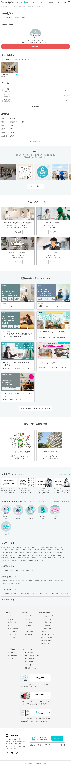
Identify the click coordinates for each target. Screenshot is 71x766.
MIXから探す (28, 634)
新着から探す (28, 619)
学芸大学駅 (10, 583)
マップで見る (35, 107)
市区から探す (28, 622)
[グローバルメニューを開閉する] (69, 2)
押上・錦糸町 (4, 555)
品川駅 (10, 581)
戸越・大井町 (18, 552)
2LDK (32, 604)
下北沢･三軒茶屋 (40, 547)
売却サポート (12, 652)
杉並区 (32, 570)
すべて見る (35, 186)
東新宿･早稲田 (10, 552)
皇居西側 (48, 550)
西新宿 (3, 552)
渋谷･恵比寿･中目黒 (21, 547)
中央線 (54, 550)
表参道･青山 (4, 547)
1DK (8, 604)
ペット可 (35, 593)
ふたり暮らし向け (53, 593)
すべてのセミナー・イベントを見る (35, 409)
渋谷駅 (15, 581)
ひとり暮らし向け (43, 593)
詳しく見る (18, 232)
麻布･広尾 (11, 547)
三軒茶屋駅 (4, 581)
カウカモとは (29, 652)
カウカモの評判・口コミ (32, 655)
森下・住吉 (52, 552)
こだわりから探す (30, 631)
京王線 (46, 552)
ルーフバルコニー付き (7, 593)
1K (5, 604)
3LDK (43, 604)
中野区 (27, 570)
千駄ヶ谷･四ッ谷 (61, 550)
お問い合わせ (29, 665)
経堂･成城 (41, 552)
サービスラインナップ (47, 619)
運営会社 (32, 745)
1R (2, 604)
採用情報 (62, 745)
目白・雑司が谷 (14, 555)
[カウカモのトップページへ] (14, 2)
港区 (2, 570)
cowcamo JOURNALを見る (62, 501)
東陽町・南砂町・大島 (23, 557)
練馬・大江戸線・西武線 (7, 560)
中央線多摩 (31, 560)
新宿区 (7, 570)
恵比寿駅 (60, 581)
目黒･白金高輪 (30, 547)
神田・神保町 (4, 557)
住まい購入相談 (45, 625)
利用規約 (39, 745)
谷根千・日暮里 (57, 555)
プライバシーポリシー (50, 745)
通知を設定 (35, 46)
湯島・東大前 (39, 555)
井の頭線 (11, 550)
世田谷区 (17, 570)
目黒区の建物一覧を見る (35, 141)
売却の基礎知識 (12, 655)
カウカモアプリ (29, 659)
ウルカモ (10, 659)
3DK (39, 604)
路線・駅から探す (30, 625)
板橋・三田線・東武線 (20, 560)
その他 (41, 560)
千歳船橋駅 (36, 581)
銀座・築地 (29, 550)
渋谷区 (22, 570)
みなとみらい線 (43, 557)
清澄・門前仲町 (41, 550)
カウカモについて (37, 2)
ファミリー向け (64, 593)
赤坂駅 (55, 581)
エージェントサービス (47, 616)
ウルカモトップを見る (63, 474)
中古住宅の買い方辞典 (47, 637)
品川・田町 (22, 550)
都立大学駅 (43, 581)
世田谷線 (35, 552)
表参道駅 (3, 583)
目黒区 (11, 570)
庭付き (15, 593)
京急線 (36, 560)
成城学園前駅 (28, 581)
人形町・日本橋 (48, 555)
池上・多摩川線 (27, 552)
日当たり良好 (22, 593)
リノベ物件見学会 (46, 628)
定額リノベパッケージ (47, 634)
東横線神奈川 (34, 557)
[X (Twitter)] (8, 752)
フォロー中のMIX (13, 631)
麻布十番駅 (17, 583)
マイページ (11, 616)
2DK (28, 604)
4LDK (53, 604)
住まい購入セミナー (47, 622)
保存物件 (10, 625)
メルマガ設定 (12, 637)
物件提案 (43, 631)
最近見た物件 (12, 622)
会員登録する (57, 738)
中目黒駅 (50, 581)
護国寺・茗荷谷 (27, 555)
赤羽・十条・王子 (62, 557)
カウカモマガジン (46, 643)
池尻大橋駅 (21, 581)
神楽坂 (16, 550)
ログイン (54, 2)
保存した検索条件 (13, 628)
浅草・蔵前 (59, 552)
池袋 (20, 555)
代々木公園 (4, 550)
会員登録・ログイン (31, 668)
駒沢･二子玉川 (58, 547)
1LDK (12, 604)
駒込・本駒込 (13, 557)
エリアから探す (29, 628)
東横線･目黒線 (49, 547)
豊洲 (34, 550)
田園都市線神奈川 (52, 557)
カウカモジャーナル (47, 640)
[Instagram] (16, 752)
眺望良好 (29, 593)
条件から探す (28, 616)
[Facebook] (12, 752)
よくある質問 (29, 662)
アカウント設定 (12, 634)
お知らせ (10, 619)
